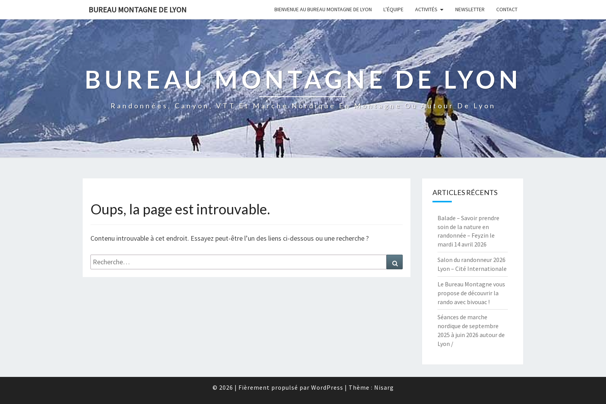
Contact (506, 9)
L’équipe (393, 9)
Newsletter (470, 9)
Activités (426, 9)
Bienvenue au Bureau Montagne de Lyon (323, 9)
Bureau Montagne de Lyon (138, 9)
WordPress (327, 387)
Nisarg (384, 387)
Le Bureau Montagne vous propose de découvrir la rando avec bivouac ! (471, 293)
